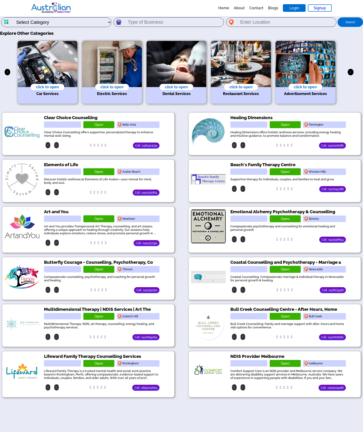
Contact (256, 8)
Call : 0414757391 (146, 243)
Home (223, 8)
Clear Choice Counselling (70, 117)
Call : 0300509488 (332, 387)
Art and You (56, 211)
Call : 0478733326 (333, 290)
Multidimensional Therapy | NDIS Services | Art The (97, 309)
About (239, 8)
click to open (47, 87)
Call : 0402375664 (146, 192)
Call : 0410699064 (146, 337)
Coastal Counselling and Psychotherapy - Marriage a (285, 262)
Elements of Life (61, 164)
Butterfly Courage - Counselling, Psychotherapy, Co (98, 262)
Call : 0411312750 (146, 290)
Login (294, 8)
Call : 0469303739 (146, 145)
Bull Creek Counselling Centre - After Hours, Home (283, 309)
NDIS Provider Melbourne (257, 356)
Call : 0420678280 (332, 337)
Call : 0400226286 (332, 145)
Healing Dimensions (251, 117)
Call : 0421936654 (333, 239)
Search (350, 22)
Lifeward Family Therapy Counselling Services (92, 356)
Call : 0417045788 (333, 189)
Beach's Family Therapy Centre (262, 164)
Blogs (273, 8)
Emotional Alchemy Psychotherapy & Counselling (282, 211)
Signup (320, 8)
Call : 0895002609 (146, 387)
